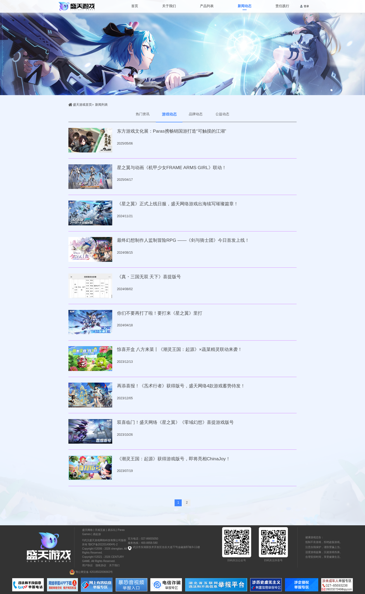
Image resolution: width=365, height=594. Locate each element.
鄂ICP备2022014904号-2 (102, 544)
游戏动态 (169, 114)
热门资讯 (142, 114)
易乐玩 (112, 529)
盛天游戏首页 (82, 104)
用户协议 (87, 565)
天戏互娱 (100, 529)
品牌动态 (196, 114)
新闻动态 (244, 6)
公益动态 (222, 114)
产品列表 (207, 6)
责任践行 (282, 6)
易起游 (97, 534)
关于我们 (169, 6)
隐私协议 (101, 565)
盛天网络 (87, 529)
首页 (134, 6)
